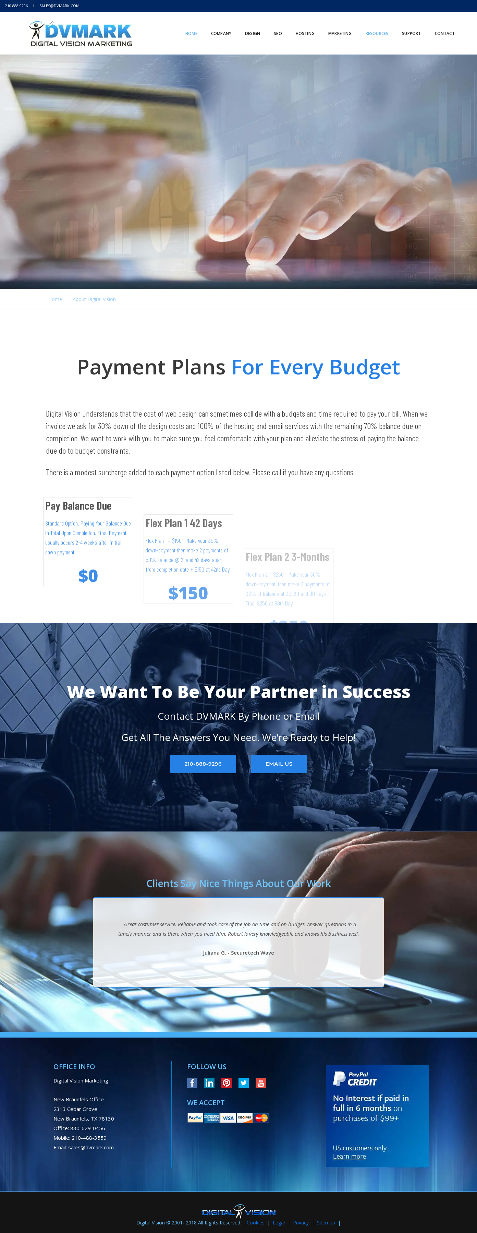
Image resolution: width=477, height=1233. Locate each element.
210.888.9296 (16, 5)
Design (247, 27)
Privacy (301, 1222)
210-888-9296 (202, 764)
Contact (440, 27)
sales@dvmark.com (59, 5)
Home (186, 27)
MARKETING (335, 27)
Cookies (256, 1222)
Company (216, 27)
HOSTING (300, 27)
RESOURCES (371, 27)
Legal (279, 1222)
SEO (273, 27)
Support (406, 27)
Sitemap (326, 1222)
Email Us (279, 764)
